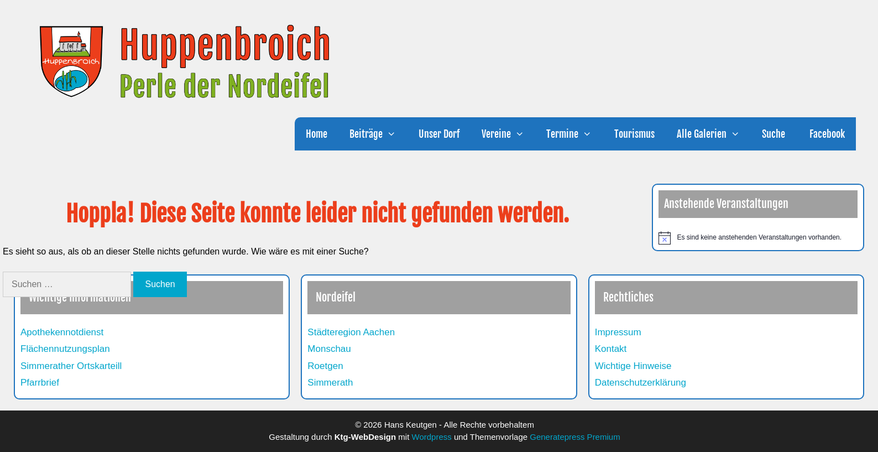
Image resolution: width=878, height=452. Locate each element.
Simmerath (330, 382)
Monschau (329, 349)
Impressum (618, 332)
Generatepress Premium (575, 436)
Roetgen (325, 366)
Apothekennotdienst (61, 332)
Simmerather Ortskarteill (71, 366)
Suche (773, 134)
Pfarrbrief (39, 382)
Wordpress (432, 436)
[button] (395, 133)
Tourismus (634, 134)
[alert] (758, 238)
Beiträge (378, 133)
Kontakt (611, 349)
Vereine (508, 133)
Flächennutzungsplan (65, 349)
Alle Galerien (714, 133)
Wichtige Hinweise (633, 366)
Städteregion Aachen (351, 332)
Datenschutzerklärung (640, 382)
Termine (574, 133)
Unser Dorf (439, 134)
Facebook (826, 134)
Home (316, 134)
